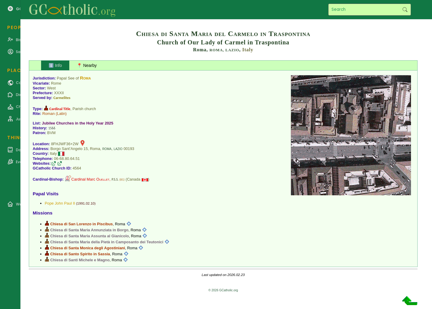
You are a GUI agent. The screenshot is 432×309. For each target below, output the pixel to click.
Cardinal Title (59, 108)
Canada (133, 179)
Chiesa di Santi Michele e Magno (80, 260)
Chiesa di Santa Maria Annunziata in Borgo (89, 230)
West (51, 88)
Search (405, 9)
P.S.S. (115, 179)
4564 (77, 168)
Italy (248, 49)
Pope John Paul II (60, 203)
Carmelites (61, 97)
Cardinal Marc (90, 179)
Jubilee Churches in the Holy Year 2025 (77, 123)
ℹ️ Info (55, 65)
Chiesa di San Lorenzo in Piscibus (81, 224)
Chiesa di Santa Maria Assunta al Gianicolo (89, 236)
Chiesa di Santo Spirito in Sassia (80, 254)
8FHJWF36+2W (64, 144)
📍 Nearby (87, 65)
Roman (48, 113)
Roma (85, 77)
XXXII (59, 93)
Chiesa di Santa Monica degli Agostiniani (87, 248)
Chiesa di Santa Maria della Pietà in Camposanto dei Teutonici (107, 242)
